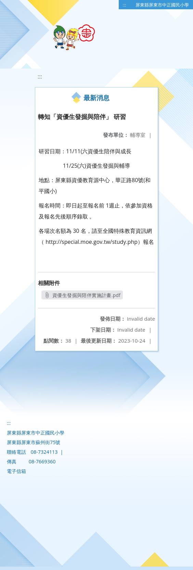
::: (124, 5)
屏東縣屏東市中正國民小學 (162, 5)
